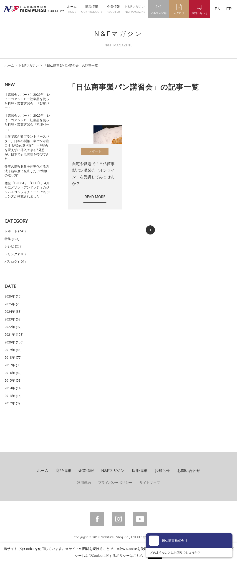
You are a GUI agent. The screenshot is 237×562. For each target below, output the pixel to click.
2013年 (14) (13, 395)
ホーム (72, 9)
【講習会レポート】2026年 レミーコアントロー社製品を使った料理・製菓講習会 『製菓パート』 (27, 101)
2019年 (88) (13, 350)
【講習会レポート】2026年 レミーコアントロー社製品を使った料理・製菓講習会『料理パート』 (27, 122)
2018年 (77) (13, 357)
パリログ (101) (15, 261)
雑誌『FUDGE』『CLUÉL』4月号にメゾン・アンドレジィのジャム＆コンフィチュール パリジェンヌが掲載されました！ (27, 190)
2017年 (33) (13, 365)
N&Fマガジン (135, 9)
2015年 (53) (13, 380)
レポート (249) (15, 231)
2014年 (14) (13, 388)
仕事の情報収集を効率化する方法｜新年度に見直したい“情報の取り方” (27, 170)
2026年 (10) (13, 296)
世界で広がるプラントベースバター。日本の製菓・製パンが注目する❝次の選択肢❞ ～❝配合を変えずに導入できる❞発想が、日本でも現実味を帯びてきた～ (27, 147)
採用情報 (139, 470)
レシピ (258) (14, 246)
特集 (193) (12, 239)
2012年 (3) (12, 403)
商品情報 (91, 9)
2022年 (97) (13, 327)
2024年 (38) (13, 311)
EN (217, 9)
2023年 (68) (13, 319)
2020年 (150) (14, 342)
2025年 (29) (13, 304)
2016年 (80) (13, 372)
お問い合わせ (188, 470)
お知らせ (162, 470)
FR (229, 9)
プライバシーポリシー (115, 482)
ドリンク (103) (15, 254)
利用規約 (84, 482)
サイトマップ (149, 482)
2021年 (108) (14, 334)
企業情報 (113, 9)
